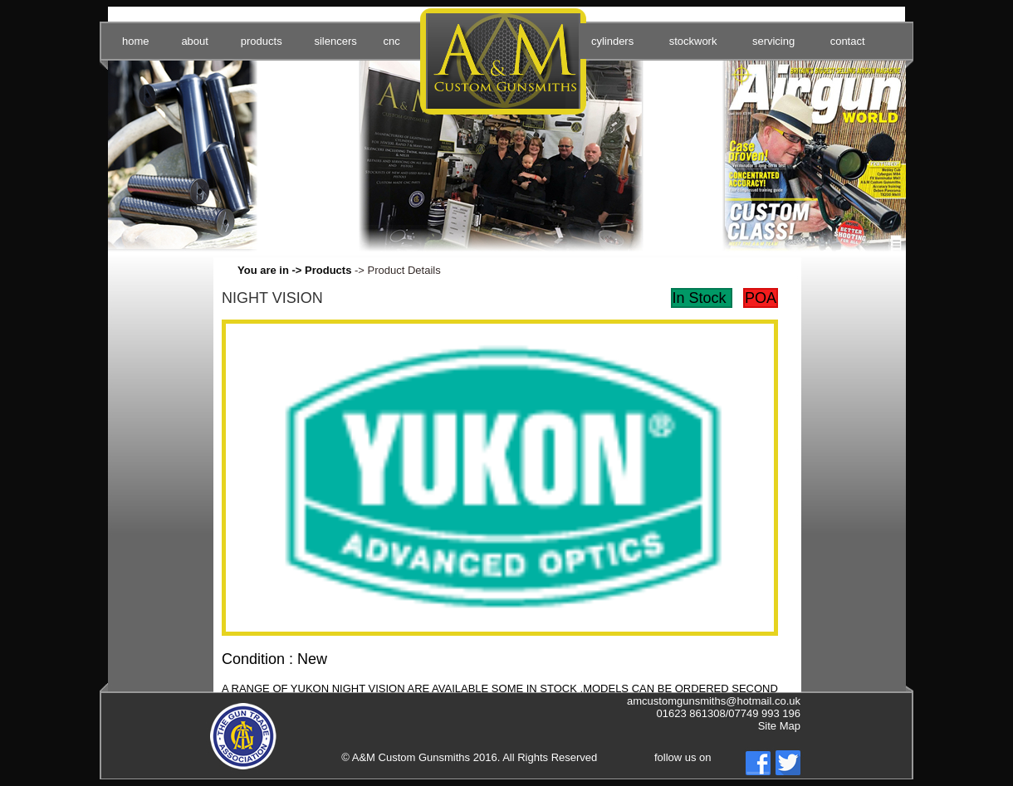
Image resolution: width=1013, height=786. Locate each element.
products (261, 41)
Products (328, 270)
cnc (391, 41)
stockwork (693, 41)
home (135, 41)
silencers (335, 41)
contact (847, 41)
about (194, 41)
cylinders (612, 41)
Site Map (779, 726)
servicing (773, 41)
